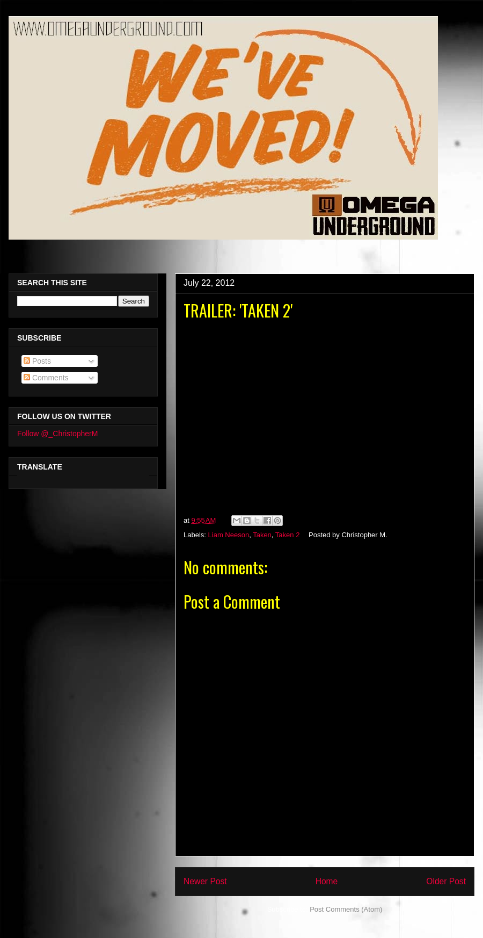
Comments (46, 377)
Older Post (446, 881)
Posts (37, 361)
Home (327, 881)
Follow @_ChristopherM (57, 433)
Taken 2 (287, 535)
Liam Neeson (229, 535)
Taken (262, 535)
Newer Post (205, 881)
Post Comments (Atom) (346, 909)
